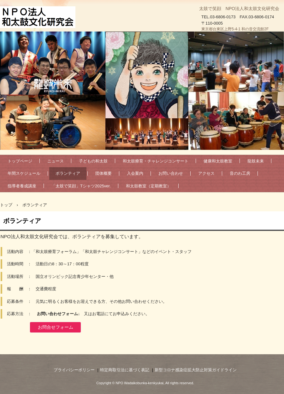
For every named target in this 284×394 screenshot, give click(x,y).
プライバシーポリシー (74, 370)
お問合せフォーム (55, 327)
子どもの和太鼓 (93, 161)
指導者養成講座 (22, 186)
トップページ (20, 161)
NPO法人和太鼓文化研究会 (39, 17)
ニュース (55, 161)
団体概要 (103, 173)
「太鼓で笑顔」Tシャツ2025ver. (81, 186)
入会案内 (135, 173)
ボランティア (68, 173)
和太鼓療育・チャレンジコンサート (155, 161)
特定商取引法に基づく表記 (124, 370)
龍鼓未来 (255, 161)
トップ (6, 205)
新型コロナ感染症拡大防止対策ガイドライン (196, 370)
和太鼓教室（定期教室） (148, 186)
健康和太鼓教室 (218, 161)
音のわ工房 (240, 173)
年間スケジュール (24, 173)
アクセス (206, 173)
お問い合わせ (170, 173)
